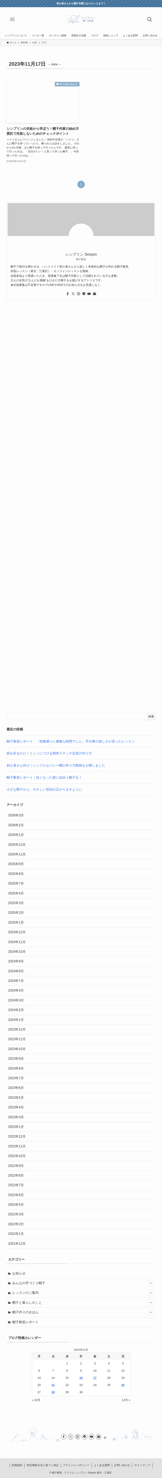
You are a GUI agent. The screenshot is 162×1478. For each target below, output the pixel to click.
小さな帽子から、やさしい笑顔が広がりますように (44, 789)
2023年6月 (16, 1088)
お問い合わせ (122, 1465)
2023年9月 (16, 1058)
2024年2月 (16, 1010)
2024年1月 (16, 1020)
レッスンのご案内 (83, 1293)
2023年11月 (17, 1039)
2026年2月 (16, 825)
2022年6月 (16, 1195)
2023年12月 (17, 1029)
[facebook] (68, 294)
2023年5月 (16, 1097)
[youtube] (89, 294)
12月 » (126, 1400)
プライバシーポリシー (76, 1465)
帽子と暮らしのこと (83, 1303)
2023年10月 (17, 1049)
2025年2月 (16, 912)
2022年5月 (16, 1204)
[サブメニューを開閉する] (151, 1283)
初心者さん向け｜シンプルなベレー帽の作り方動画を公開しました (56, 765)
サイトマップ (142, 1465)
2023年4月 (16, 1107)
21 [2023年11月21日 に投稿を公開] (53, 1385)
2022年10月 (17, 1156)
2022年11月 (17, 1146)
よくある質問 (102, 1465)
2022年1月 (16, 1233)
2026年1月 (16, 835)
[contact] (94, 294)
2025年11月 (17, 854)
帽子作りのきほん (83, 1312)
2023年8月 (16, 1068)
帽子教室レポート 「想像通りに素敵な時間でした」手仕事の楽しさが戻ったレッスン (71, 741)
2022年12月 (17, 1136)
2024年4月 (16, 990)
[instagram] (78, 294)
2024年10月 (17, 951)
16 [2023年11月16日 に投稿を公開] (81, 1377)
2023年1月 (16, 1127)
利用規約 (17, 1465)
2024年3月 (16, 1000)
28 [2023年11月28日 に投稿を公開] (53, 1392)
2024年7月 (16, 981)
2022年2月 (16, 1224)
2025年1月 (16, 922)
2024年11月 (17, 942)
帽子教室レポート (25, 1322)
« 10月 (36, 1400)
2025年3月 (16, 903)
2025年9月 (16, 864)
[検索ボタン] (149, 19)
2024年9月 (16, 961)
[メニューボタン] (12, 19)
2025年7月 (16, 883)
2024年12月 (17, 932)
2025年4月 (16, 893)
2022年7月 (16, 1185)
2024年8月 (16, 971)
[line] (84, 294)
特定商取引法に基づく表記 (43, 1465)
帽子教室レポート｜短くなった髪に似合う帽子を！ (44, 777)
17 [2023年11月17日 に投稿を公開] (95, 1377)
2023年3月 (16, 1117)
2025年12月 (17, 844)
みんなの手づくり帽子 (83, 1283)
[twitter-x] (73, 294)
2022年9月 (16, 1166)
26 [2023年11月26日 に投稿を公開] (123, 1385)
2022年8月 (16, 1175)
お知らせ (18, 1273)
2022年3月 (16, 1214)
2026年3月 (16, 815)
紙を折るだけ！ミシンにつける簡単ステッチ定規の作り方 (49, 753)
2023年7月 (16, 1078)
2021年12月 (17, 1243)
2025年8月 (16, 874)
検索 (151, 716)
